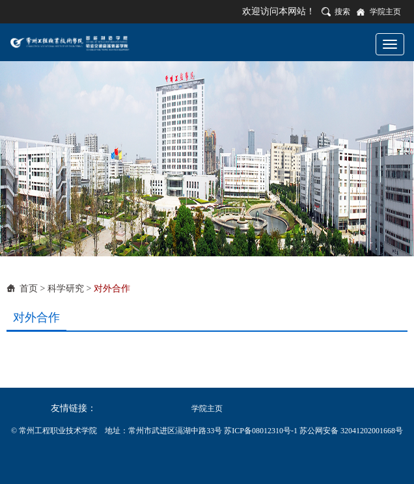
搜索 (342, 11)
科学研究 (66, 288)
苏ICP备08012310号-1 (261, 430)
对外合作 (112, 288)
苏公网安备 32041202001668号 (351, 430)
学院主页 (385, 11)
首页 (29, 288)
